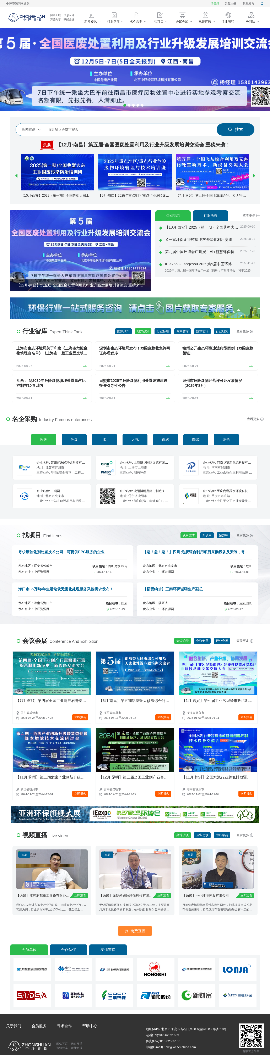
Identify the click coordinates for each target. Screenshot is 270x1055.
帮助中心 (89, 1026)
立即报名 (80, 717)
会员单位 (29, 950)
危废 (74, 439)
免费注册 (230, 3)
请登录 (215, 3)
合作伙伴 (68, 950)
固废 (43, 439)
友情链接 (108, 950)
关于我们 (13, 1026)
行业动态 (210, 215)
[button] (16, 175)
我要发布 (248, 3)
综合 (226, 439)
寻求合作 (64, 1026)
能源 (196, 439)
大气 (135, 439)
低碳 (165, 439)
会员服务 (39, 1026)
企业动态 (173, 215)
